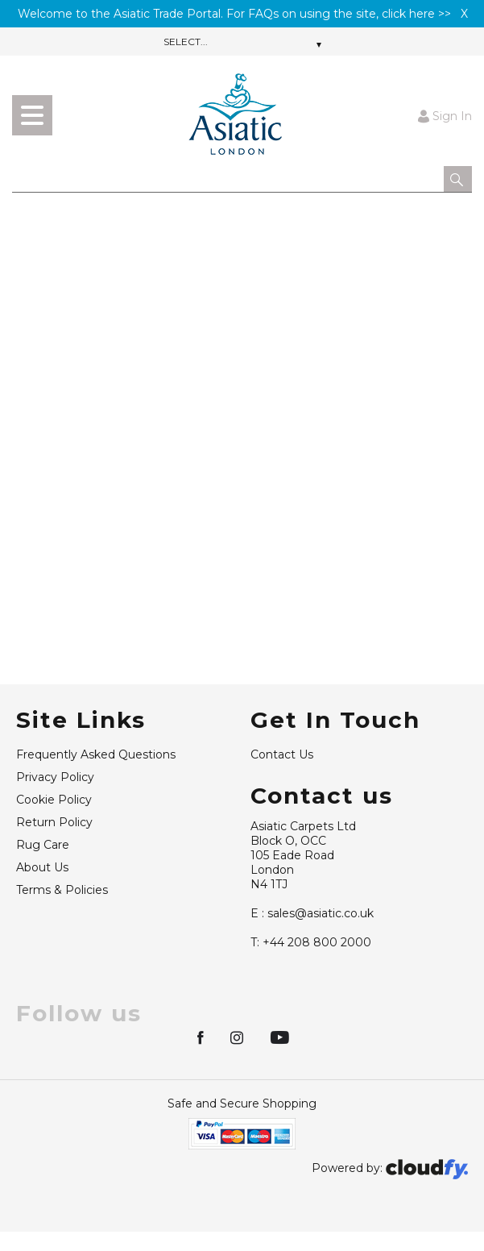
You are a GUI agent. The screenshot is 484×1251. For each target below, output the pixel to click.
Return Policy (54, 822)
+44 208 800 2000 (310, 942)
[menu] (32, 115)
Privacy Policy (55, 777)
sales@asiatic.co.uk (312, 913)
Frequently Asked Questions (96, 754)
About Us (42, 867)
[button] (458, 179)
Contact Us (281, 754)
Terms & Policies (62, 890)
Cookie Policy (54, 799)
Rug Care (42, 844)
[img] (201, 1036)
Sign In (445, 115)
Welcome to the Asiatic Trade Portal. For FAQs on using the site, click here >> (234, 13)
